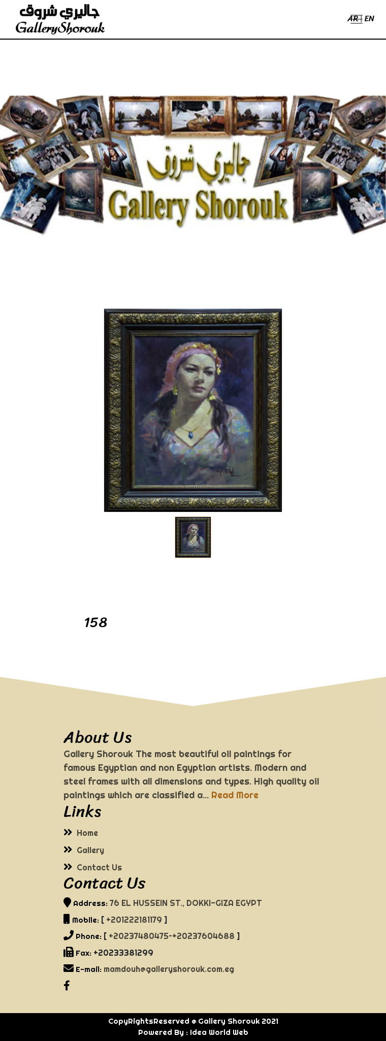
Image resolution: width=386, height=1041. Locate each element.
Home (87, 833)
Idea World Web (219, 1032)
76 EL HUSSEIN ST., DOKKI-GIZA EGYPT (186, 903)
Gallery (90, 850)
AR (352, 18)
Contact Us (99, 867)
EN (369, 18)
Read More (235, 795)
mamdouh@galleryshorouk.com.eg (169, 969)
